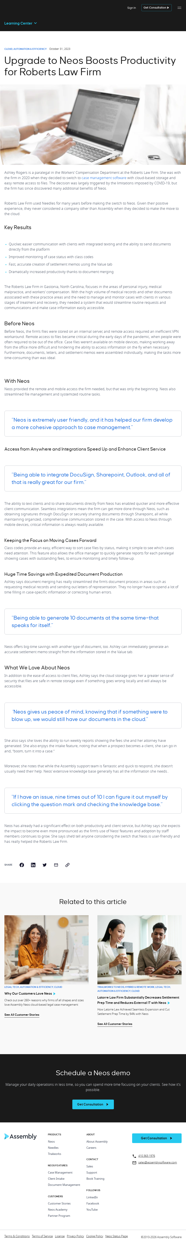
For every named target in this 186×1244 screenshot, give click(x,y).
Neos (51, 1141)
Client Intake (56, 1178)
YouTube (92, 1209)
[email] (56, 865)
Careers (91, 1148)
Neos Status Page (116, 1236)
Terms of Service (42, 1236)
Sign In (131, 7)
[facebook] (22, 865)
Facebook (92, 1203)
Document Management (64, 1185)
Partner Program (59, 1216)
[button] (179, 10)
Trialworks (54, 1154)
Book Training (95, 1178)
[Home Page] (20, 1139)
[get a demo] (156, 7)
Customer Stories (59, 1203)
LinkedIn (92, 1197)
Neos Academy (57, 1209)
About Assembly (97, 1141)
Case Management (60, 1172)
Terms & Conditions (17, 1236)
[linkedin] (33, 865)
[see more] (93, 1104)
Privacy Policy (75, 1236)
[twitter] (44, 865)
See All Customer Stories (21, 1014)
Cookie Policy (94, 1236)
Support (91, 1172)
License (60, 1236)
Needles (53, 1148)
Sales (89, 1166)
